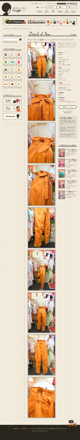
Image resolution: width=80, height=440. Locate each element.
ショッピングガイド (68, 111)
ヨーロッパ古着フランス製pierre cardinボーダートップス (72, 182)
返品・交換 (46, 428)
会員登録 (52, 7)
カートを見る (72, 7)
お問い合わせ (68, 112)
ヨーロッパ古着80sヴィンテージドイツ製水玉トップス (72, 161)
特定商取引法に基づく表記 (55, 428)
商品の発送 (41, 428)
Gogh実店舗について (17, 428)
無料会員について (26, 428)
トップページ (6, 28)
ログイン (62, 7)
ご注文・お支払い (34, 428)
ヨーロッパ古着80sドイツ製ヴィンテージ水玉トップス (72, 171)
